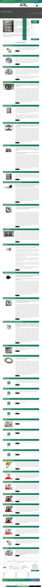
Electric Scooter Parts (11, 0)
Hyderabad (28, 572)
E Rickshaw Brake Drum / (22, 561)
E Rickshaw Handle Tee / (29, 561)
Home (31, 13)
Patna (3, 572)
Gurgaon (4, 577)
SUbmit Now (35, 39)
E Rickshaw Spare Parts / (21, 562)
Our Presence (11, 579)
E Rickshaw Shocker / (35, 561)
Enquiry (35, 586)
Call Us (11, 586)
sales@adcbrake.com (12, 3)
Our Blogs (22, 579)
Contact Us (35, 570)
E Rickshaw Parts (5, 0)
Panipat (16, 572)
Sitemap (15, 579)
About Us (6, 579)
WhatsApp (23, 586)
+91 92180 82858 (5, 3)
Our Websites (5, 580)
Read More (17, 64)
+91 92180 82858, (24, 567)
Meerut (28, 577)
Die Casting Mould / (16, 561)
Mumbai (16, 577)
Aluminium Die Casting (6, 1)
